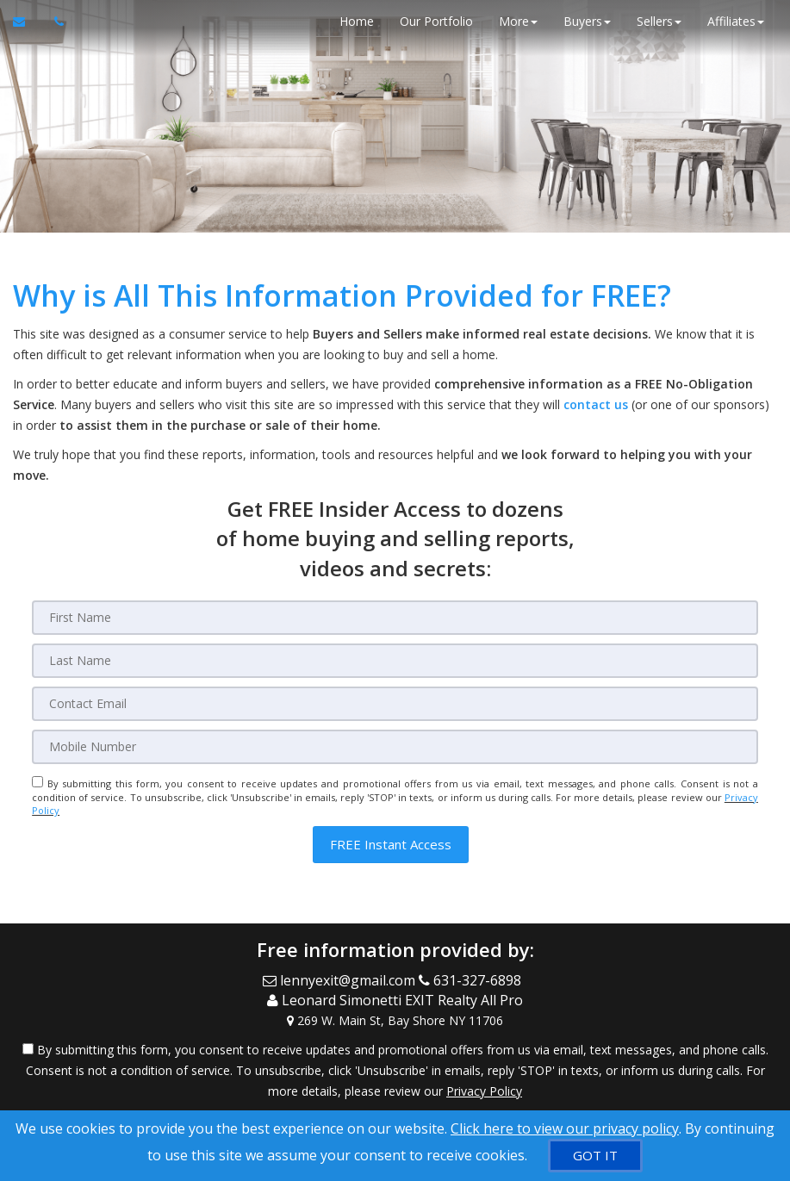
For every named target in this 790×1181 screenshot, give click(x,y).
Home (356, 21)
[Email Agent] (27, 21)
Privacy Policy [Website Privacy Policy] (484, 1091)
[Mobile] (395, 747)
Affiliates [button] (735, 21)
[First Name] (395, 617)
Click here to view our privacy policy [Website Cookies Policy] (565, 1128)
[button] (391, 844)
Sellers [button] (659, 21)
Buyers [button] (587, 21)
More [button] (518, 21)
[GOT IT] (595, 1155)
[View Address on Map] (395, 1020)
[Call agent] (54, 21)
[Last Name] (395, 660)
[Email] (395, 704)
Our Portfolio (436, 21)
